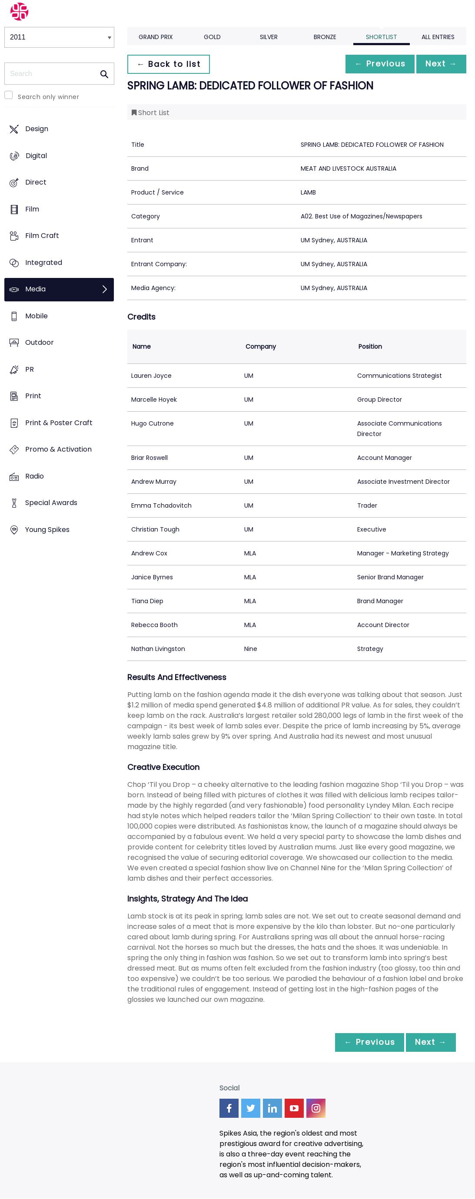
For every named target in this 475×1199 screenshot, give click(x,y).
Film (32, 209)
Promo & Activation (58, 450)
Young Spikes (47, 530)
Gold (212, 37)
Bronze (325, 37)
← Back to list (170, 64)
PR (29, 369)
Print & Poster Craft (59, 423)
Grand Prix (156, 37)
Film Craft (42, 236)
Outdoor (39, 343)
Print (33, 396)
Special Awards (51, 503)
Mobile (36, 316)
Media (35, 289)
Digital (36, 156)
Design (36, 129)
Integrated (43, 263)
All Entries (438, 37)
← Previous (375, 64)
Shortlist (381, 37)
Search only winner (48, 96)
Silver (269, 37)
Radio (34, 476)
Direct (36, 183)
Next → (440, 64)
